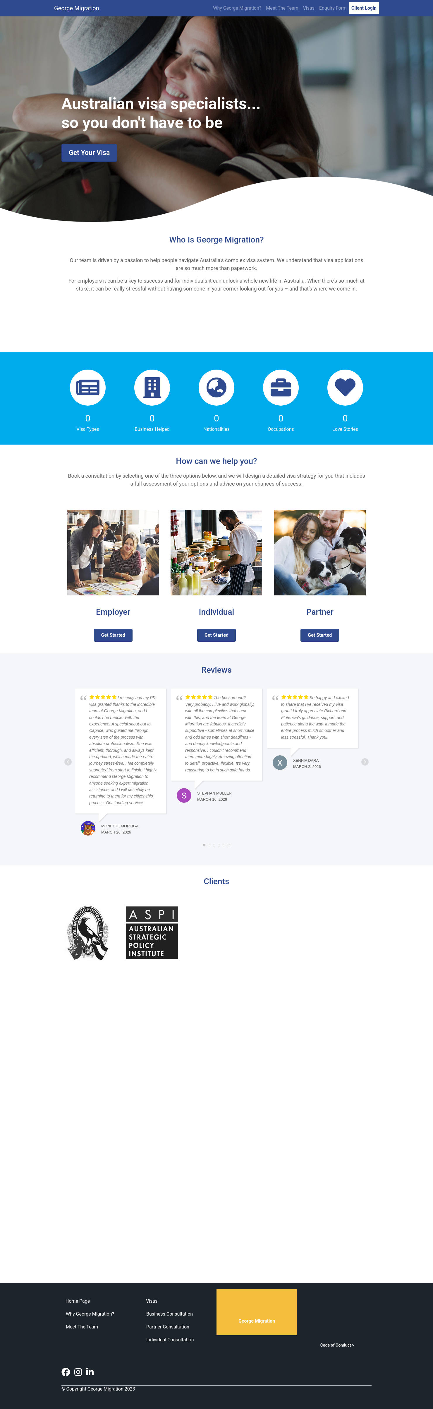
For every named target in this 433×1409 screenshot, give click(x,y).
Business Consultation (169, 1314)
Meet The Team (282, 8)
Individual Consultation (170, 1340)
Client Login (364, 8)
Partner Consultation (167, 1327)
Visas (309, 8)
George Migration (76, 8)
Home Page (78, 1301)
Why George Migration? (237, 8)
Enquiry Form (333, 8)
